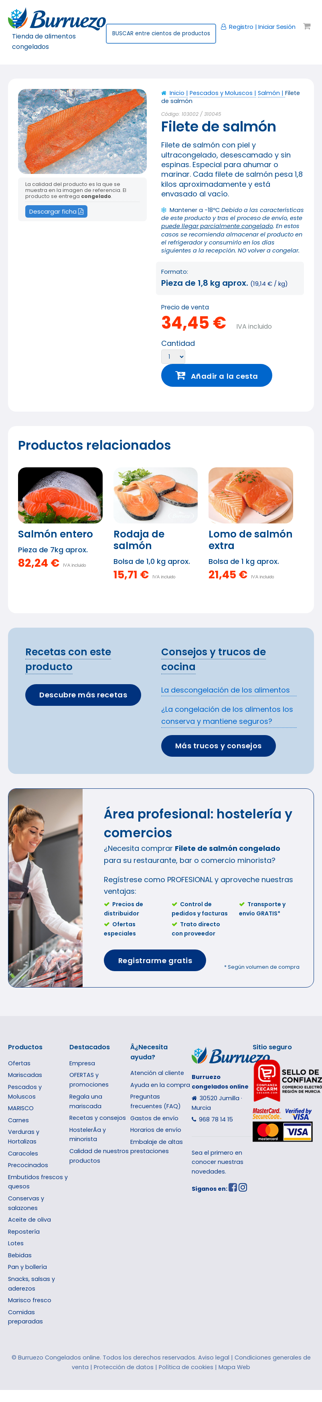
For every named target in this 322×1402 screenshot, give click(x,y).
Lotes (16, 1243)
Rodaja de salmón (138, 540)
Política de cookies (186, 1367)
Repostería (24, 1232)
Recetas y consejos (97, 1118)
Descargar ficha (56, 211)
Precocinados (28, 1165)
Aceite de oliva (29, 1220)
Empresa (82, 1063)
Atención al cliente (157, 1073)
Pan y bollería (27, 1267)
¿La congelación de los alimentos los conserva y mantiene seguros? (227, 715)
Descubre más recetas (83, 695)
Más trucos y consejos (218, 746)
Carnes (18, 1120)
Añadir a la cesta (224, 376)
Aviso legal (213, 1358)
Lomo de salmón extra (251, 540)
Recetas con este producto (68, 659)
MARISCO (21, 1108)
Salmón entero (55, 534)
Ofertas (19, 1063)
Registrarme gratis (155, 961)
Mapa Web (234, 1367)
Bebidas (20, 1255)
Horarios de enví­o (155, 1130)
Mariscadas (25, 1075)
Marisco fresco (29, 1300)
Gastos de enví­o (154, 1118)
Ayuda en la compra (160, 1085)
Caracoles (23, 1153)
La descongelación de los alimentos (225, 690)
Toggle (21, 22)
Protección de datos (124, 1367)
